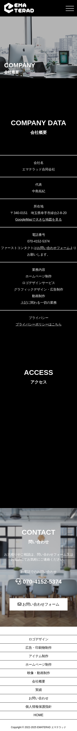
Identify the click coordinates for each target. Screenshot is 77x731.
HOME (39, 715)
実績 (38, 690)
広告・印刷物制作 (38, 647)
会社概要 (38, 681)
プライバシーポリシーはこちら (39, 324)
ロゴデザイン (38, 639)
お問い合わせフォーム (53, 248)
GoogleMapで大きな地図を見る (38, 219)
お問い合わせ (38, 698)
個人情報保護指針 (38, 706)
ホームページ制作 (38, 664)
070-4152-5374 (38, 581)
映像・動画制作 (38, 673)
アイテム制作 (38, 656)
